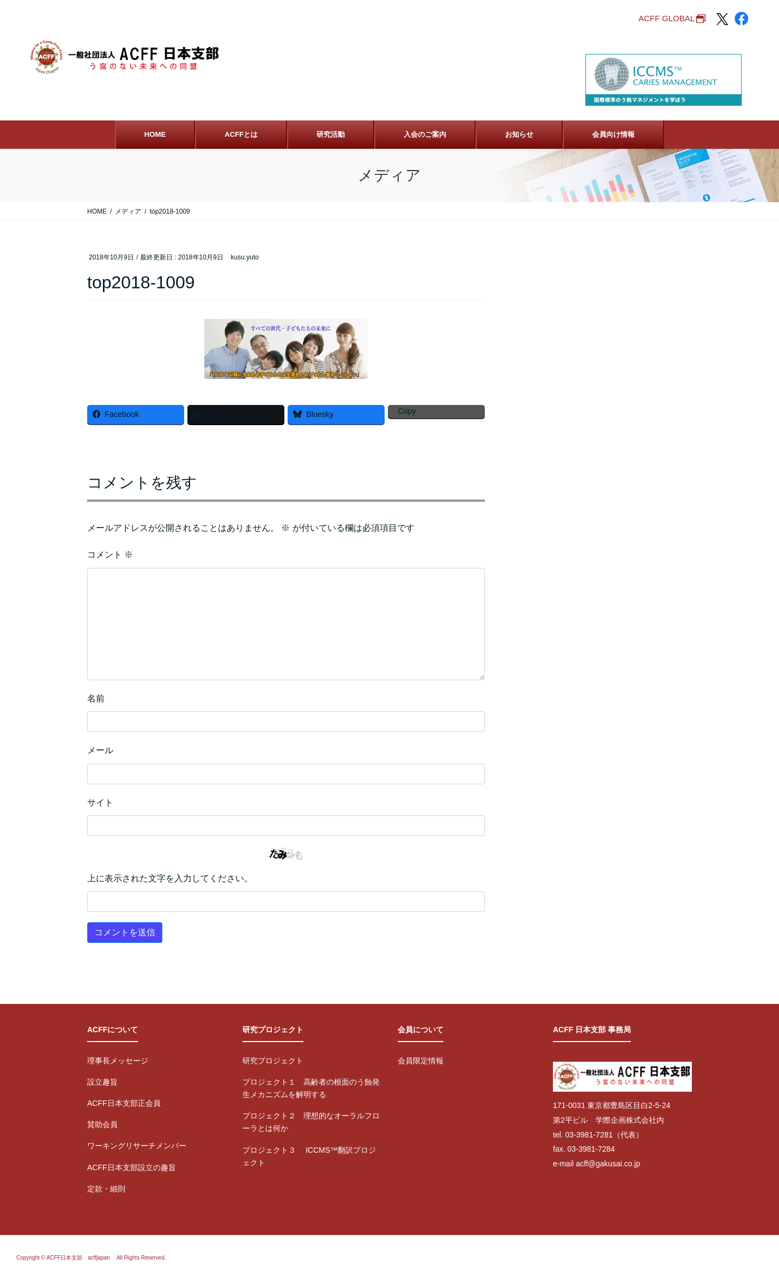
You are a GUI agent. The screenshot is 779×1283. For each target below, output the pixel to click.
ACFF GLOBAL (666, 18)
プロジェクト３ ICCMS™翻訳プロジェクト (309, 1156)
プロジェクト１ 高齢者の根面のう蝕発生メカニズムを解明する (311, 1088)
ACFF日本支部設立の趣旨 (131, 1167)
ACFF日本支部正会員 (124, 1103)
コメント (110, 554)
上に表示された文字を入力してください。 (170, 878)
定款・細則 (106, 1188)
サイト (100, 802)
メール (100, 750)
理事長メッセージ (117, 1060)
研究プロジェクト (272, 1060)
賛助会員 (102, 1124)
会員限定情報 (420, 1060)
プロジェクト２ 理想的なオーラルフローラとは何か (311, 1122)
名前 (96, 698)
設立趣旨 (102, 1082)
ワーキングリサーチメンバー (136, 1145)
